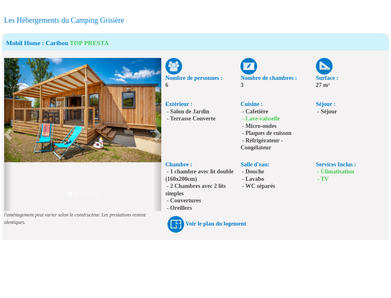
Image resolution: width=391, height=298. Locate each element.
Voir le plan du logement (215, 224)
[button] (8, 134)
